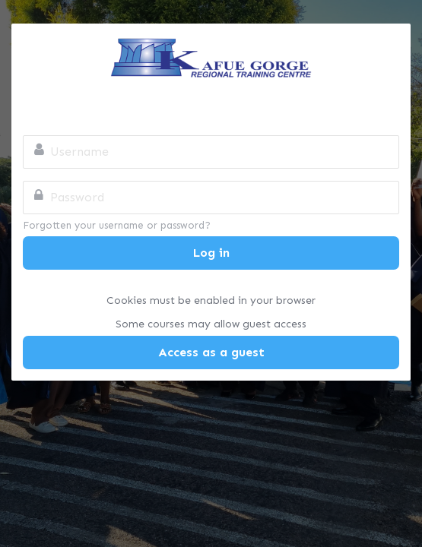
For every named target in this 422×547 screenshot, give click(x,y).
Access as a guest (211, 352)
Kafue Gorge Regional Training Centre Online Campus (211, 58)
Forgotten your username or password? (117, 225)
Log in (211, 252)
